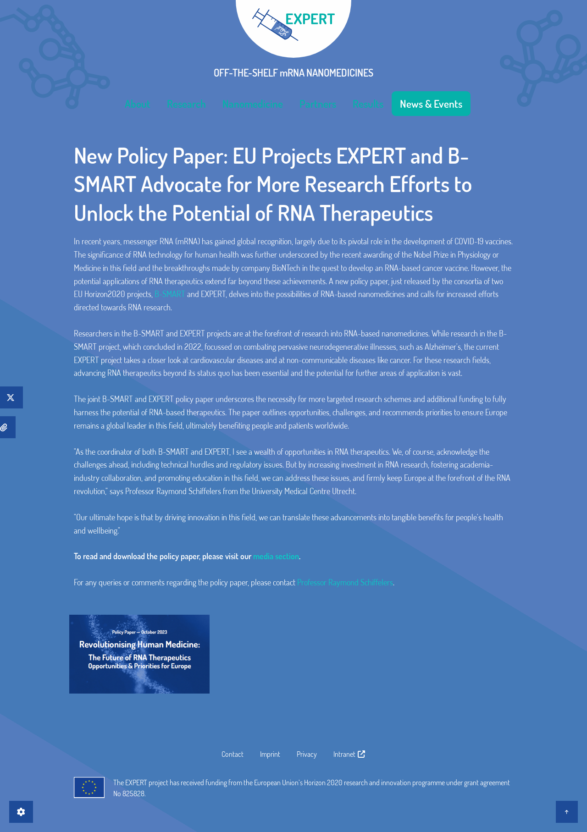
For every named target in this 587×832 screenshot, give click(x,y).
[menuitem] (137, 103)
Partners (317, 103)
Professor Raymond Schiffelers (345, 582)
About (137, 103)
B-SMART (170, 294)
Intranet (349, 754)
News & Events (431, 103)
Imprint (270, 754)
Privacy (307, 754)
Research (186, 103)
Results (368, 103)
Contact (233, 754)
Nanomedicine (252, 103)
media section (276, 556)
